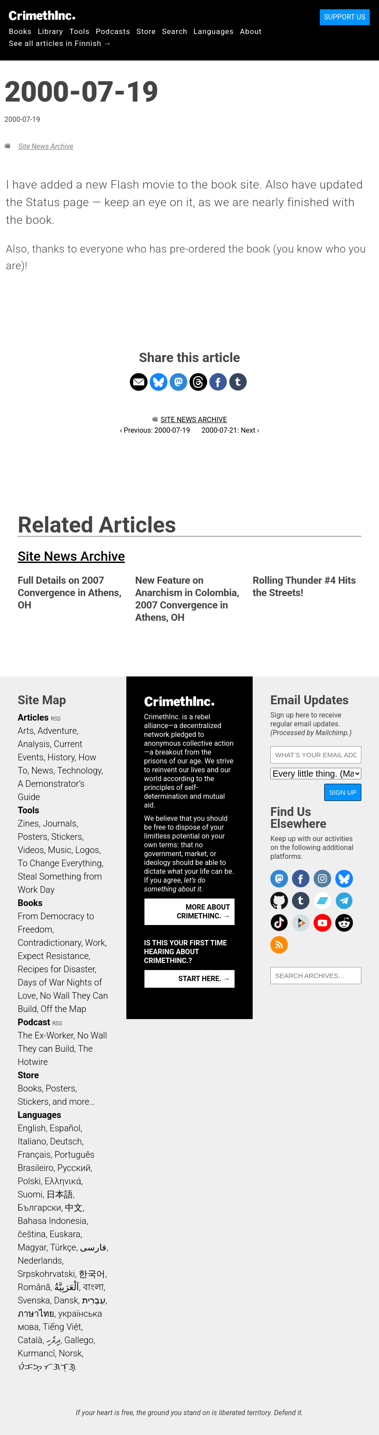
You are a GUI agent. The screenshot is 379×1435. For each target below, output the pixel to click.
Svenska (34, 1300)
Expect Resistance (53, 956)
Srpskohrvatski (46, 1274)
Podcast (34, 1022)
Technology (79, 770)
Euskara (64, 1234)
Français (34, 1154)
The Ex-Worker (45, 1035)
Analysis (34, 744)
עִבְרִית (94, 1300)
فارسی (93, 1247)
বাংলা (93, 1287)
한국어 (92, 1274)
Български (39, 1207)
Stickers (66, 836)
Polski (29, 1181)
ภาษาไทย (36, 1313)
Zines (28, 823)
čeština (31, 1234)
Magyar (32, 1247)
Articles (33, 717)
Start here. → (204, 978)
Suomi (30, 1194)
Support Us (344, 17)
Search (174, 31)
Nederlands (40, 1260)
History (61, 757)
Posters (32, 836)
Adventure (57, 730)
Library (50, 31)
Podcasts (113, 31)
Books (20, 31)
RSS (56, 719)
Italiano (32, 1141)
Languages (213, 31)
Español (64, 1128)
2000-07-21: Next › (230, 430)
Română (34, 1287)
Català (30, 1340)
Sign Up (342, 792)
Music (59, 850)
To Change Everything (60, 863)
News (42, 770)
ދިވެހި (53, 1340)
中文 (74, 1207)
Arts (26, 730)
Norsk (70, 1353)
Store (146, 31)
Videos (31, 850)
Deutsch (66, 1141)
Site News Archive (45, 146)
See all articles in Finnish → (60, 43)
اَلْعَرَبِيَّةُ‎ (66, 1287)
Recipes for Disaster (56, 969)
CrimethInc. (42, 15)
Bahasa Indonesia (52, 1221)
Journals (59, 823)
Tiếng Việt (61, 1327)
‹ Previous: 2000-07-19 (155, 430)
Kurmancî (36, 1353)
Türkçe (63, 1247)
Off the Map (63, 1009)
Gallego (79, 1340)
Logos (87, 850)
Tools (79, 31)
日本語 (59, 1194)
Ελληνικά (63, 1181)
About (251, 31)
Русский (74, 1168)
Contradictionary (49, 942)
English (32, 1128)
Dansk (66, 1300)
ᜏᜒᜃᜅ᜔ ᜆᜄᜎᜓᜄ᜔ (47, 1366)
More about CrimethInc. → (203, 911)
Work (95, 942)
